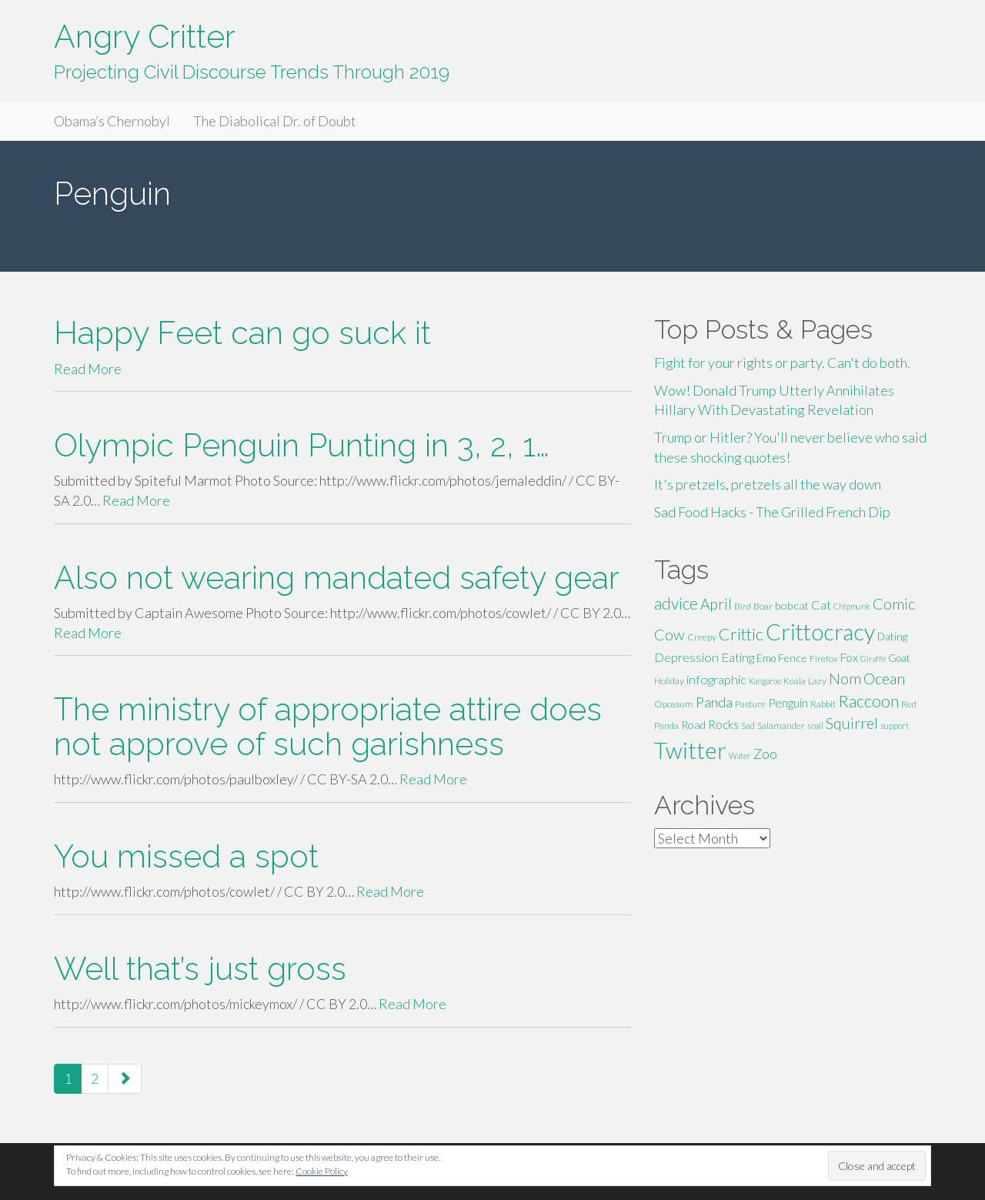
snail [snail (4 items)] (815, 725)
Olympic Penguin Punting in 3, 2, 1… (301, 445)
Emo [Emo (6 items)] (766, 658)
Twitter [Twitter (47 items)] (690, 750)
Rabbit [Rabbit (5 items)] (823, 704)
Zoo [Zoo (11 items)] (765, 753)
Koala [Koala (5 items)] (794, 681)
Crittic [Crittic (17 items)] (741, 634)
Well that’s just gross (200, 969)
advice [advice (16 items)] (676, 603)
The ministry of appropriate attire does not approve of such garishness (328, 726)
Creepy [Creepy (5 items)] (701, 637)
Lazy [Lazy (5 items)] (817, 681)
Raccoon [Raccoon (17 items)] (868, 701)
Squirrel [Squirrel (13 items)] (852, 723)
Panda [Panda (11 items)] (714, 702)
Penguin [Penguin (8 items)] (788, 703)
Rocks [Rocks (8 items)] (723, 724)
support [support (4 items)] (894, 725)
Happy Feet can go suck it (242, 333)
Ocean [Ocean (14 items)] (884, 678)
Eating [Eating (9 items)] (737, 657)
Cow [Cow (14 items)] (669, 634)
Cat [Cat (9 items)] (821, 604)
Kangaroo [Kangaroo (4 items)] (765, 681)
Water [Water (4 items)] (740, 755)
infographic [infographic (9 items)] (716, 679)
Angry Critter (144, 36)
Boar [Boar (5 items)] (763, 606)
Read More (88, 368)
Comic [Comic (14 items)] (894, 603)
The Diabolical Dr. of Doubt (274, 120)
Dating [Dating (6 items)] (892, 636)
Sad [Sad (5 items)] (748, 725)
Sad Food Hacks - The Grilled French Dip (772, 511)
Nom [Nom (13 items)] (845, 678)
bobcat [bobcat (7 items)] (792, 605)
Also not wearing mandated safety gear (336, 578)
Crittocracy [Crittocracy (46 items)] (820, 631)
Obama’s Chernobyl (112, 120)
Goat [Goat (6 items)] (899, 658)
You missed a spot (186, 856)
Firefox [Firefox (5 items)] (824, 658)
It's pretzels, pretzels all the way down (767, 484)
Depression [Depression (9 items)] (686, 657)
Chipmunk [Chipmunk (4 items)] (851, 606)
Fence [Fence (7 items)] (792, 657)
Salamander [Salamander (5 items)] (781, 725)
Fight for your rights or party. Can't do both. (782, 362)
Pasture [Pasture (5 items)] (750, 704)
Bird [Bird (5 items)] (742, 606)
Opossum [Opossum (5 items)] (673, 704)
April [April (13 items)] (716, 604)
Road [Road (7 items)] (693, 724)
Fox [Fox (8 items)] (849, 657)
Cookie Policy (322, 1171)
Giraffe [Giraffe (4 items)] (873, 658)
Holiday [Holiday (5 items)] (669, 681)
